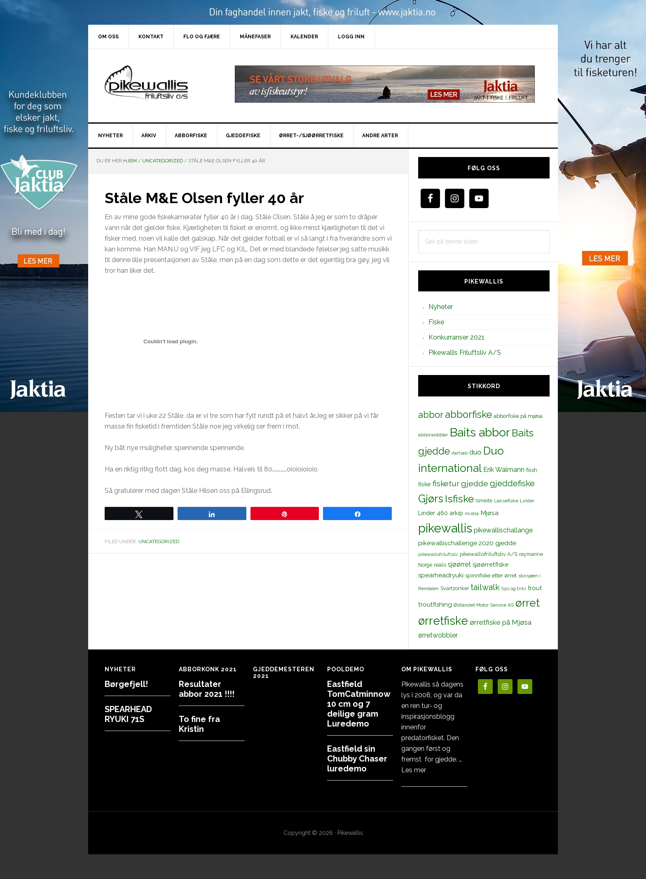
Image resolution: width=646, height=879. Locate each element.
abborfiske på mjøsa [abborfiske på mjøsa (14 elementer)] (518, 416)
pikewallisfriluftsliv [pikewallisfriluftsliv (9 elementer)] (438, 554)
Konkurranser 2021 (456, 337)
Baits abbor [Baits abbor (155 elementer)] (479, 432)
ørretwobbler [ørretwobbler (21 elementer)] (438, 635)
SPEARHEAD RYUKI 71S (128, 714)
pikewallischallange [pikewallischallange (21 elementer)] (503, 530)
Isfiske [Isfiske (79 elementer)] (459, 499)
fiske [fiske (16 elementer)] (424, 484)
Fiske (436, 322)
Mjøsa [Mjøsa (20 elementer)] (489, 513)
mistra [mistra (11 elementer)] (472, 513)
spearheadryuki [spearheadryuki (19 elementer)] (440, 575)
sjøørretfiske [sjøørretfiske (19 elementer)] (490, 564)
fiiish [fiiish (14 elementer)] (531, 469)
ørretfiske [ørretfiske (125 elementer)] (443, 620)
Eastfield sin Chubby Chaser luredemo (357, 759)
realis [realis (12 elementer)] (440, 565)
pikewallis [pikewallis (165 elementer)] (445, 528)
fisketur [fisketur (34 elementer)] (446, 483)
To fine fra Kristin (199, 724)
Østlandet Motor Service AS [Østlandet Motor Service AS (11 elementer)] (484, 605)
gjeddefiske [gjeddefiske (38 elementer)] (512, 483)
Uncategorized (158, 541)
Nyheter (440, 307)
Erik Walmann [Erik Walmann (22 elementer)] (503, 469)
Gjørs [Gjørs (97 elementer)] (430, 498)
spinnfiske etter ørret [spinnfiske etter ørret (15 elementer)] (491, 575)
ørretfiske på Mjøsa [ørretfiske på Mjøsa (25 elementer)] (500, 622)
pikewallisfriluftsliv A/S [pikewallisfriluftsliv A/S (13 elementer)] (488, 554)
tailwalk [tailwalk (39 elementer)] (485, 587)
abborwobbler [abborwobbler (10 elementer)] (433, 435)
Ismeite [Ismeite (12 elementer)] (483, 500)
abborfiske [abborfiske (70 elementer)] (468, 414)
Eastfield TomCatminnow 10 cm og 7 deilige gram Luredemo (358, 704)
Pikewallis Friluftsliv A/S (464, 352)
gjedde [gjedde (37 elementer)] (474, 483)
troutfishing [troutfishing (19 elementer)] (435, 604)
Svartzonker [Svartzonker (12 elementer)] (454, 588)
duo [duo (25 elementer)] (475, 452)
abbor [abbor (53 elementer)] (430, 414)
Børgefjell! (126, 684)
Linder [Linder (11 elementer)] (527, 501)
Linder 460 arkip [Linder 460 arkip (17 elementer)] (440, 512)
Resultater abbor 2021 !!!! (206, 689)
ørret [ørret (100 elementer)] (527, 603)
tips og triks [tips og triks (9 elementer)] (513, 588)
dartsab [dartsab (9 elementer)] (460, 452)
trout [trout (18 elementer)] (535, 587)
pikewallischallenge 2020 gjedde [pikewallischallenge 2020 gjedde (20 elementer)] (467, 543)
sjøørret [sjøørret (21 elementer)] (459, 564)
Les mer (413, 770)
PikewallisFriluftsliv (158, 84)
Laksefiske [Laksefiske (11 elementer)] (506, 501)
